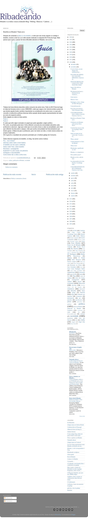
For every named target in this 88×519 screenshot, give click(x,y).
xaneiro (73, 195)
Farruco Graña (81, 239)
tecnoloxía (70, 318)
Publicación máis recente (12, 174)
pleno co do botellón (24, 35)
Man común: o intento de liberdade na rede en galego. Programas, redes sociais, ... (74, 469)
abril (72, 188)
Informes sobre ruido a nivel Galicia (14, 143)
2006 (70, 221)
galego (73, 292)
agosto (73, 178)
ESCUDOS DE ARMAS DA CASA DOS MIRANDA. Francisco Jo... (77, 77)
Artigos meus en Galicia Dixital (75, 425)
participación (70, 298)
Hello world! (72, 350)
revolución (79, 310)
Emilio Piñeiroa (80, 236)
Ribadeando (72, 332)
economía (70, 283)
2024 (70, 42)
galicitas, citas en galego (73, 488)
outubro (73, 173)
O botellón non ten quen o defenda (14, 144)
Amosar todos (82, 416)
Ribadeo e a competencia (77, 152)
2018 (70, 57)
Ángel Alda (82, 322)
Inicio (34, 174)
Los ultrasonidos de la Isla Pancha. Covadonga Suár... (77, 163)
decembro (73, 64)
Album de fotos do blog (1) (74, 429)
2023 (70, 44)
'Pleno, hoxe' (74, 145)
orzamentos (79, 296)
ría (78, 312)
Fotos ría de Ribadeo (74, 245)
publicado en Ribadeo (18, 160)
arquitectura (71, 272)
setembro (73, 175)
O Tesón (81, 258)
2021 (70, 49)
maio (72, 185)
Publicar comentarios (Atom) (18, 178)
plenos (69, 301)
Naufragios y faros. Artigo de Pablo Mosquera (77, 102)
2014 (70, 201)
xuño (72, 183)
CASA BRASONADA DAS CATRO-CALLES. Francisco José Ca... (78, 114)
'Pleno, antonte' (74, 139)
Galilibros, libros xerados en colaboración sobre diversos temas (74, 478)
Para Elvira (72, 333)
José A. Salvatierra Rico (73, 252)
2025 (70, 39)
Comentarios (8, 501)
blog (74, 276)
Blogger (73, 514)
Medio (83, 254)
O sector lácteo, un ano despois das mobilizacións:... (76, 70)
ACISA (75, 230)
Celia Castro (76, 232)
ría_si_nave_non (71, 314)
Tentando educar (74, 359)
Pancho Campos (71, 261)
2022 (70, 47)
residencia (70, 310)
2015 (70, 199)
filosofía (73, 291)
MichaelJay (58, 514)
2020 (70, 52)
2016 (70, 62)
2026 (70, 37)
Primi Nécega (76, 263)
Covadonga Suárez (72, 234)
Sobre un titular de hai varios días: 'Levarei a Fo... (77, 135)
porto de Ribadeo (77, 306)
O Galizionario (71, 482)
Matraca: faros (74, 99)
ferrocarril (82, 289)
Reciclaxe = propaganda (11, 148)
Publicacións (8, 498)
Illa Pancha (74, 248)
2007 (70, 219)
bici (68, 276)
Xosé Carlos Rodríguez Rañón (76, 269)
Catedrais (82, 230)
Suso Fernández (71, 267)
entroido (80, 287)
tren (76, 320)
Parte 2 (5, 121)
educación (82, 283)
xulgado (73, 322)
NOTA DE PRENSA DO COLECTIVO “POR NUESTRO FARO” (77, 83)
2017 (70, 59)
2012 (70, 206)
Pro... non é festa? (9, 141)
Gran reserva (74, 97)
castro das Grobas (80, 278)
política (82, 304)
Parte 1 (5, 119)
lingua (72, 294)
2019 (70, 54)
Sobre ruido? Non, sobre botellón (13, 147)
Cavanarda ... (70, 461)
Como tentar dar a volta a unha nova (14, 154)
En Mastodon (70, 422)
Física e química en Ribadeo (74, 437)
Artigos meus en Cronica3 (74, 442)
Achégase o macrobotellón (11, 152)
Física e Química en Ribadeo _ (74, 377)
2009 (70, 214)
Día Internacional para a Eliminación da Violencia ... (77, 93)
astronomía (82, 272)
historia (82, 292)
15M (68, 230)
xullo (72, 180)
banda (80, 274)
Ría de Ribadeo (71, 457)
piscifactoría (79, 300)
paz (80, 298)
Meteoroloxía (76, 256)
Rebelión (69, 490)
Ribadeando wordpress (73, 452)
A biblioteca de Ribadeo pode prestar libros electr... (77, 124)
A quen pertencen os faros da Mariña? (77, 142)
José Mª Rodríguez (76, 253)
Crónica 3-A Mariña (72, 459)
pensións (69, 300)
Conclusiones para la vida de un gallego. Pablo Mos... (77, 129)
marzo (73, 190)
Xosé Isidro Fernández (76, 270)
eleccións (74, 285)
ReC (84, 263)
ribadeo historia (71, 431)
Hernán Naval (81, 247)
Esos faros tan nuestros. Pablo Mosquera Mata (77, 109)
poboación (79, 301)
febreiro (73, 193)
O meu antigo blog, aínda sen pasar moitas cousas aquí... (75, 434)
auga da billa (73, 274)
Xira (81, 267)
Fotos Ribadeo (76, 243)
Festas (83, 241)
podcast (69, 304)
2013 (70, 204)
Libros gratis (70, 454)
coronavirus (75, 279)
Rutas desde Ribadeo (75, 398)
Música (69, 258)
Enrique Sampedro (74, 237)
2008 (70, 216)
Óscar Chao (73, 323)
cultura (10, 160)
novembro (74, 67)
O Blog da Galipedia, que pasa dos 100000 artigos (75, 473)
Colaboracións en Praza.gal (74, 427)
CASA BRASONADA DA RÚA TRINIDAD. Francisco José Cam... (77, 168)
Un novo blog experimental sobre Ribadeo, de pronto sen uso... (76, 445)
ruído (68, 312)
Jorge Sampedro (79, 250)
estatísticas (70, 289)
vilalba (83, 320)
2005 (70, 224)
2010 (70, 211)
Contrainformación (75, 106)
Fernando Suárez (74, 241)
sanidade (82, 314)
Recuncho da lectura (76, 265)
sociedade (27, 160)
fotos (83, 291)
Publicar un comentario (11, 167)
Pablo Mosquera (76, 259)
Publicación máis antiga (54, 174)
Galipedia (69, 247)
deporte (79, 281)
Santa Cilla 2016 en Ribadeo (76, 88)
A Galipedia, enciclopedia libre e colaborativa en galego (75, 464)
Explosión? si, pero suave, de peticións (15, 150)
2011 (70, 209)
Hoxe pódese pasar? (76, 154)
